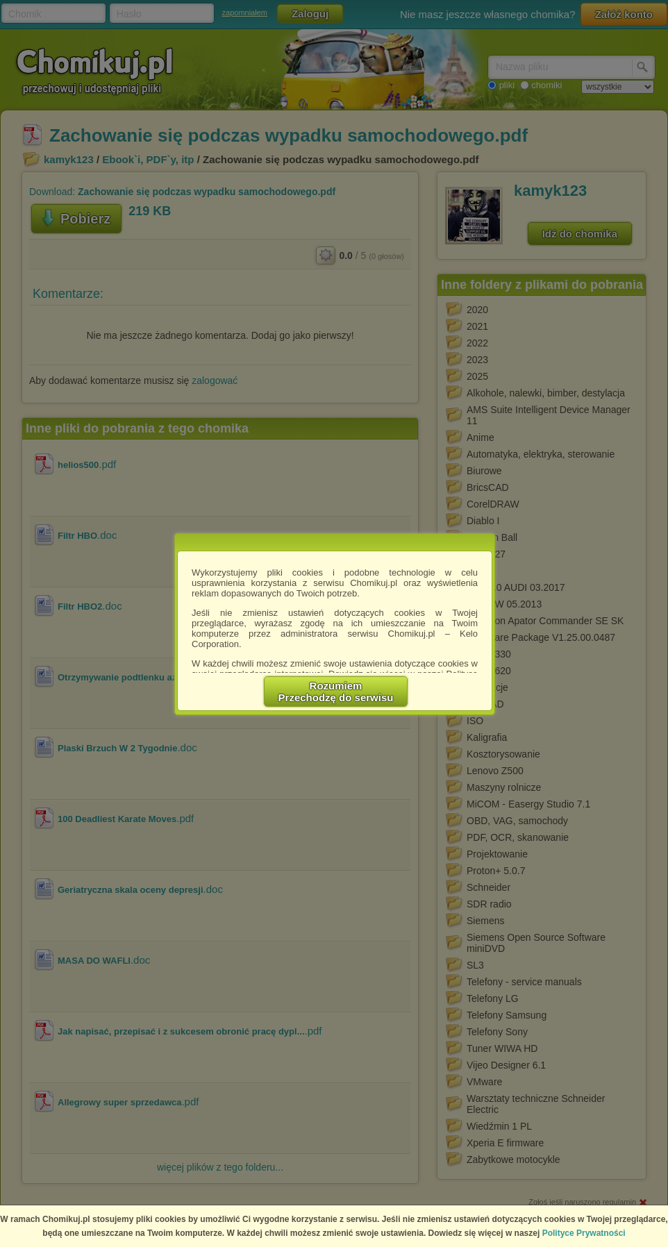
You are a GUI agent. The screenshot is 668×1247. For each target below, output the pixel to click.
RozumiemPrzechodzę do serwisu (336, 691)
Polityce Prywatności (584, 1233)
